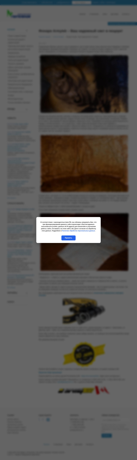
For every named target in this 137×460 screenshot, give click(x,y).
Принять (68, 238)
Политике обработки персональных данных (78, 231)
